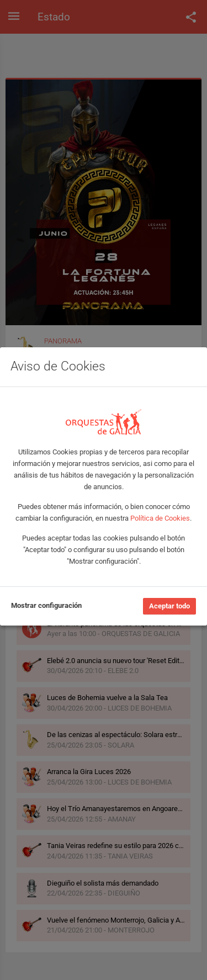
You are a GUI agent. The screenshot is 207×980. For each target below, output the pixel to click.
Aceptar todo (169, 606)
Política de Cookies (160, 518)
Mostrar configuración (46, 605)
